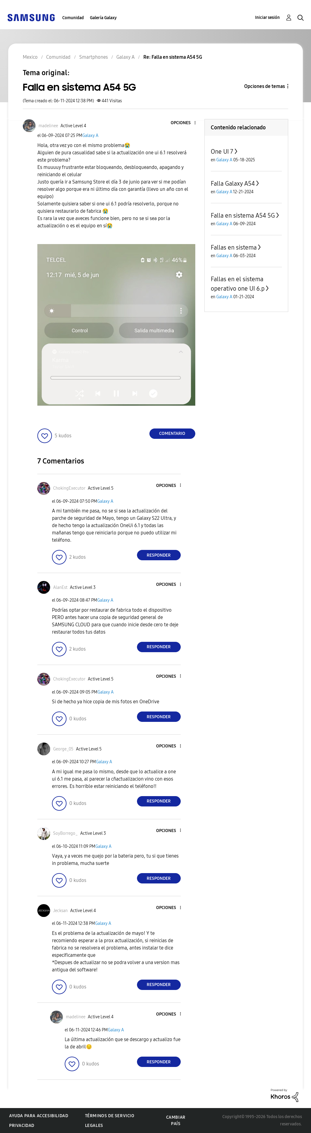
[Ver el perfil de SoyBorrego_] (65, 833)
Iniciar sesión (267, 17)
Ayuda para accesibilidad (38, 1115)
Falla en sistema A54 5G (243, 215)
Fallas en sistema (234, 247)
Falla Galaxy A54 (233, 183)
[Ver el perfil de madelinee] (48, 125)
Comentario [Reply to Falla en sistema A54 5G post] (172, 433)
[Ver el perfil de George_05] (63, 749)
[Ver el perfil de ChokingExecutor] (69, 488)
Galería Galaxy (103, 17)
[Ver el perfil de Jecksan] (60, 910)
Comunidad (73, 17)
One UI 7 (222, 151)
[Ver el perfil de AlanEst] (60, 587)
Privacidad (21, 1125)
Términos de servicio (110, 1115)
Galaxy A (90, 135)
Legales (94, 1125)
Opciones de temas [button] (264, 86)
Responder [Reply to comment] (159, 555)
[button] (184, 123)
